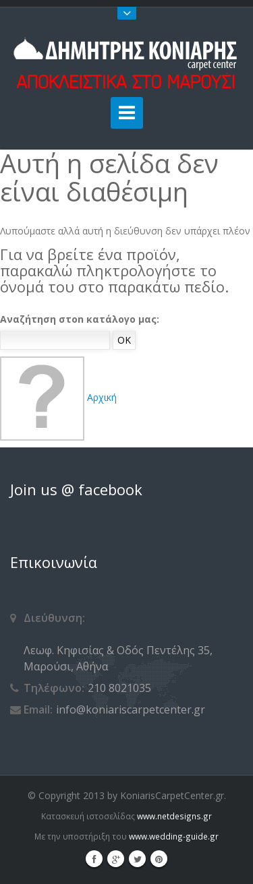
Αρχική (58, 397)
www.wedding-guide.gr (174, 836)
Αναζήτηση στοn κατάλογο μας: (79, 319)
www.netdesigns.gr (174, 816)
